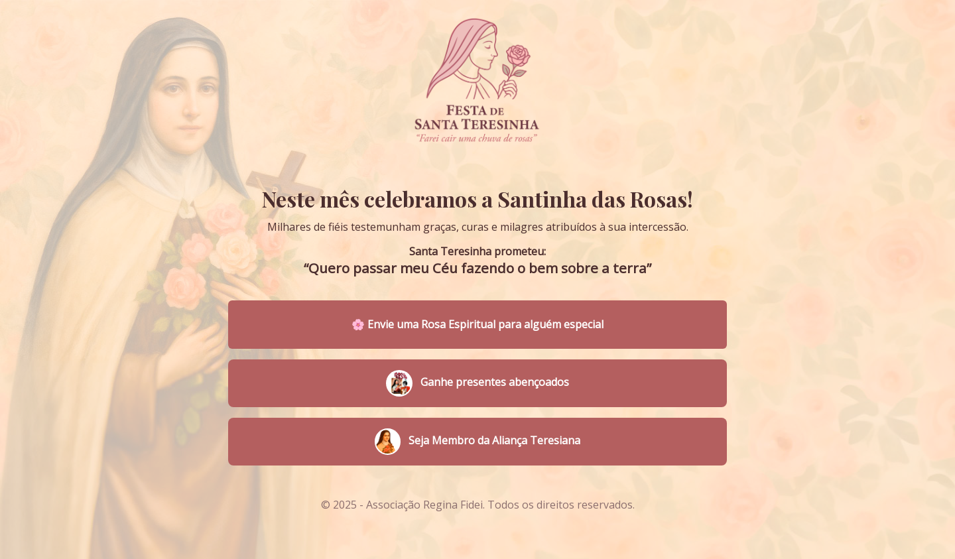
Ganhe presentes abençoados (477, 383)
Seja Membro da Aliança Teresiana (477, 441)
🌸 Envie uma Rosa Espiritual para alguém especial (477, 324)
